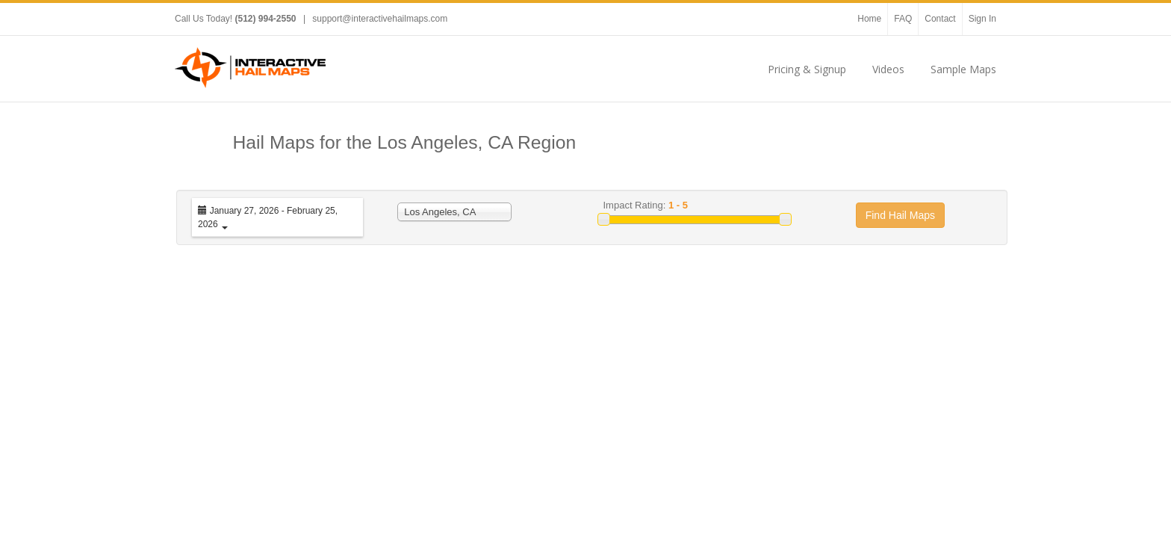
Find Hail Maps (900, 215)
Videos (888, 69)
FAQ (903, 18)
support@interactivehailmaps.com (379, 18)
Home (869, 18)
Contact (940, 18)
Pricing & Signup (807, 69)
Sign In (982, 18)
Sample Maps (963, 69)
